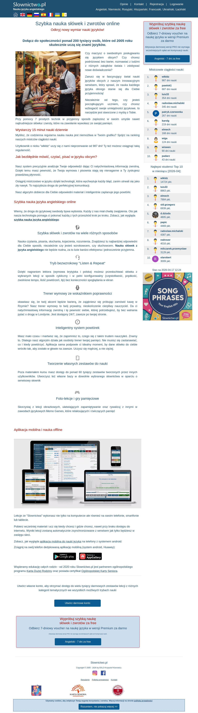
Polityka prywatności (100, 680)
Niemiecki (114, 9)
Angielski (101, 9)
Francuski (155, 9)
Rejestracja (157, 4)
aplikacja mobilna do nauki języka (60, 541)
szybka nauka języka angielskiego (36, 219)
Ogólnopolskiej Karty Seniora (99, 571)
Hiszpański (140, 9)
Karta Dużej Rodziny (39, 571)
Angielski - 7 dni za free (167, 58)
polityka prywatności (143, 701)
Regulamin (85, 680)
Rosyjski (127, 9)
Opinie (124, 4)
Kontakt (139, 4)
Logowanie (176, 4)
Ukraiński (168, 9)
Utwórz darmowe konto (77, 603)
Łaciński (181, 9)
